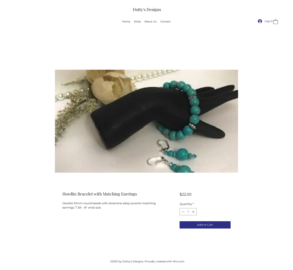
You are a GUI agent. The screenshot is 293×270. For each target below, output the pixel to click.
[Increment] (193, 211)
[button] (275, 21)
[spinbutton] (188, 211)
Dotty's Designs (147, 9)
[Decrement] (182, 211)
